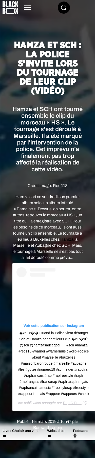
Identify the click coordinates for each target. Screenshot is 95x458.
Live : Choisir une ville (21, 431)
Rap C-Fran (72, 403)
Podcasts (80, 433)
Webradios (56, 431)
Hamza (66, 239)
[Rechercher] (64, 8)
